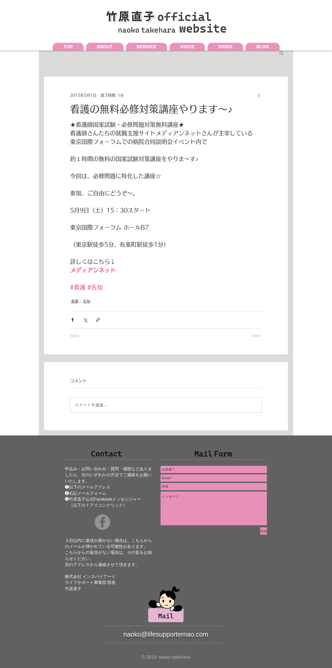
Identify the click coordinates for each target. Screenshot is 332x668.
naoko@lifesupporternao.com (165, 634)
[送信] (263, 531)
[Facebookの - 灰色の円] (102, 522)
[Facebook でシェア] (72, 319)
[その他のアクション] (259, 95)
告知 (86, 301)
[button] (281, 53)
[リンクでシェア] (97, 319)
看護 (74, 301)
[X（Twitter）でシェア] (85, 319)
